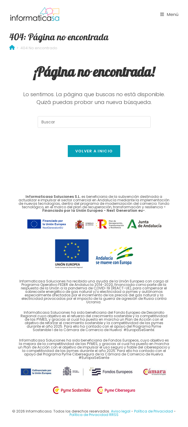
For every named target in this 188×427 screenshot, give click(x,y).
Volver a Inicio (94, 151)
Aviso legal (121, 411)
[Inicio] (12, 48)
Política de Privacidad (154, 411)
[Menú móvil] (169, 14)
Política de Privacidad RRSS (94, 415)
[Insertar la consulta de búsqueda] (94, 122)
